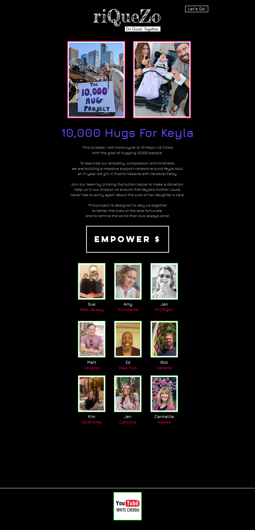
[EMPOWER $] (127, 239)
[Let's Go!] (196, 9)
